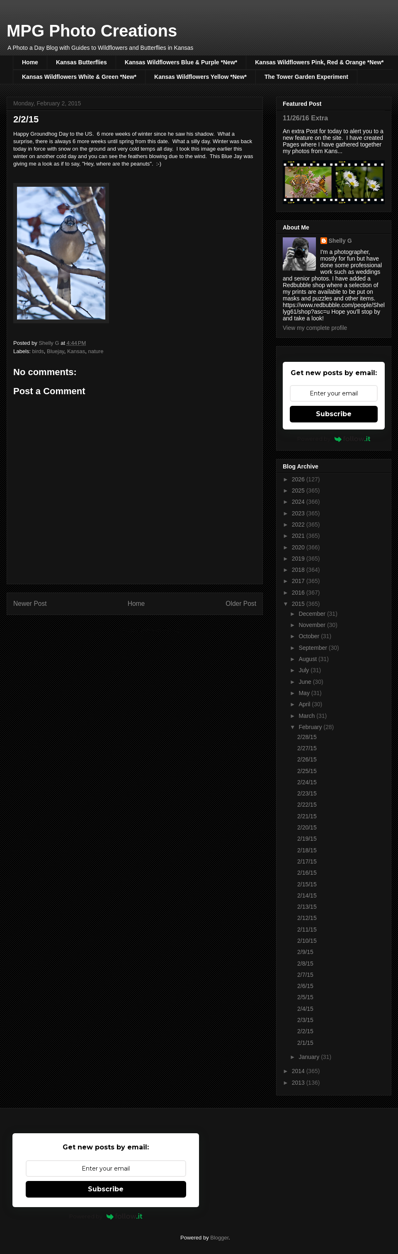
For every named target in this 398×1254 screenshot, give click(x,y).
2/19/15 (307, 838)
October (309, 636)
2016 (299, 592)
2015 (299, 603)
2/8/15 (305, 963)
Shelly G (340, 240)
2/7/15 (305, 974)
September (313, 647)
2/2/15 (305, 1031)
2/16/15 (307, 872)
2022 (299, 524)
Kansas (76, 351)
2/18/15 (307, 850)
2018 (299, 569)
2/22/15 (307, 804)
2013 (299, 1082)
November (312, 625)
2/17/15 (307, 861)
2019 (299, 558)
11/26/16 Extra (305, 118)
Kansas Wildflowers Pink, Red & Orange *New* (319, 62)
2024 (299, 501)
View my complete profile (315, 327)
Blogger (219, 1237)
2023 (299, 513)
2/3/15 (305, 1020)
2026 (299, 479)
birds (38, 351)
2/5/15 (305, 997)
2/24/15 (307, 782)
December (312, 613)
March (307, 715)
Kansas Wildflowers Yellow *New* (200, 76)
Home (30, 62)
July (304, 670)
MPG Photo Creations (92, 31)
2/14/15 (307, 895)
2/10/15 (307, 940)
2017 (299, 581)
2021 (299, 535)
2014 (299, 1071)
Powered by (334, 438)
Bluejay (55, 351)
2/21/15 (307, 816)
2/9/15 (305, 952)
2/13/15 (307, 906)
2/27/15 (307, 748)
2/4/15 (305, 1008)
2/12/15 (307, 918)
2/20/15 (307, 827)
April (305, 704)
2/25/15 (307, 771)
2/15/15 (307, 884)
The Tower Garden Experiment (306, 76)
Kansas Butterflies (81, 62)
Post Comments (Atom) (151, 630)
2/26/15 (307, 759)
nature (96, 351)
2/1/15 (305, 1042)
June (305, 681)
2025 (299, 490)
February (310, 727)
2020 (299, 547)
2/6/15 (305, 986)
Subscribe (334, 414)
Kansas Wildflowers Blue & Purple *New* (181, 62)
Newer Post (30, 603)
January (309, 1057)
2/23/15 (307, 793)
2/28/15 (307, 737)
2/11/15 (307, 929)
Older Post (241, 603)
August (308, 659)
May (304, 693)
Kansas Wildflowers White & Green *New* (79, 76)
